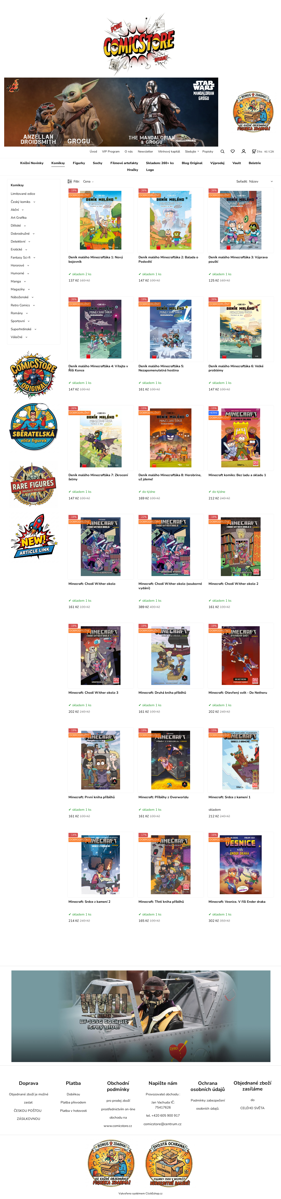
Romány (17, 313)
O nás (129, 151)
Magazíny (18, 289)
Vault (236, 163)
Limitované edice (23, 194)
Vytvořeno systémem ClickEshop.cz (140, 1193)
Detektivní (18, 241)
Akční (15, 210)
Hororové (17, 265)
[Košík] (257, 151)
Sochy (97, 163)
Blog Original (192, 163)
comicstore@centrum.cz (162, 1124)
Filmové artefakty (124, 163)
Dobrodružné (20, 233)
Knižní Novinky (31, 163)
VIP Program (111, 151)
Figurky (79, 163)
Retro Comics (20, 305)
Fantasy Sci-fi (20, 257)
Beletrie (255, 163)
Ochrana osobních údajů (208, 1086)
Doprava (28, 1083)
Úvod (93, 151)
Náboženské (20, 297)
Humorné (17, 273)
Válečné (16, 337)
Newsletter (145, 151)
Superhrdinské (21, 329)
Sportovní (18, 321)
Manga (16, 281)
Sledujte (190, 151)
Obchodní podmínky (118, 1086)
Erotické (16, 249)
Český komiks (20, 202)
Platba (73, 1083)
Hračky (132, 170)
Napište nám (163, 1083)
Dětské (16, 225)
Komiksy (58, 163)
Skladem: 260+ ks (160, 163)
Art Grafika (19, 217)
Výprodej (217, 163)
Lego (150, 170)
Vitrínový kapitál (169, 151)
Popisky (207, 151)
